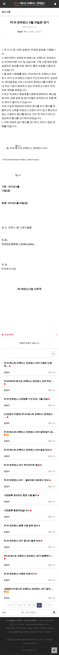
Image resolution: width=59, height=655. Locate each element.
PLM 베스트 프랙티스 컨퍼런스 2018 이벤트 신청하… (28, 364)
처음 (9, 605)
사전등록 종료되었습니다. (17, 510)
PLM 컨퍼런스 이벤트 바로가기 (20, 573)
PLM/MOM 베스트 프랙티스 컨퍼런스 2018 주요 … (29, 382)
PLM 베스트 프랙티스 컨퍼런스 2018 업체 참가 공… (29, 433)
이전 (14, 605)
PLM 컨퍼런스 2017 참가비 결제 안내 (23, 540)
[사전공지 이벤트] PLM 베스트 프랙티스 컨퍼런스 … (28, 415)
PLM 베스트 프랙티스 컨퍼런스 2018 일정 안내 (28, 450)
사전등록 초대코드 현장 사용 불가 (21, 495)
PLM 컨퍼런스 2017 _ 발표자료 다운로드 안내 (27, 480)
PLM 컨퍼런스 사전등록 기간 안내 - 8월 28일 (27, 399)
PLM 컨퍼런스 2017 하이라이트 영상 (23, 465)
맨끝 (50, 605)
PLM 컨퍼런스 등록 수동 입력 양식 (22, 525)
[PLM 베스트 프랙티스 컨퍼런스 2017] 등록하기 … (28, 557)
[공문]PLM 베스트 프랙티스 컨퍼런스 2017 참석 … (28, 590)
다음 (44, 605)
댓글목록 (7, 334)
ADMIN (33, 643)
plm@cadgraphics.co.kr (40, 624)
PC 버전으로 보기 (29, 650)
